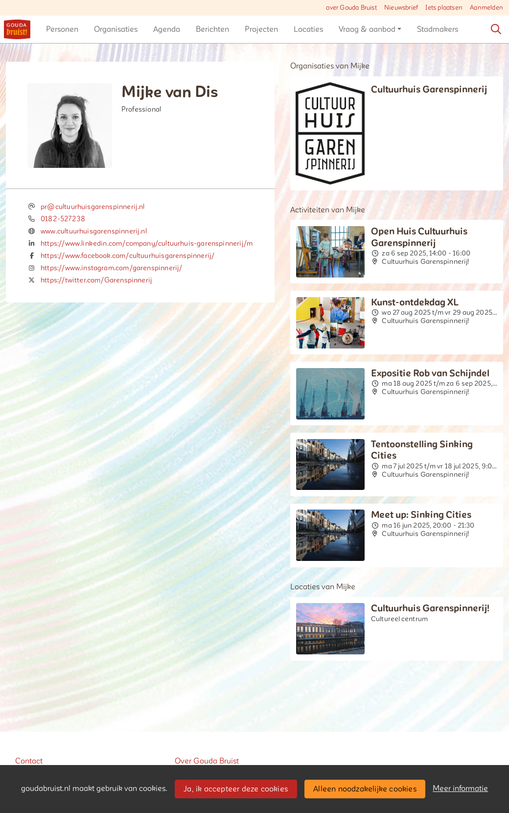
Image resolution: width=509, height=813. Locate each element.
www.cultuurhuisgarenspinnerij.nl (94, 231)
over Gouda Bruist (351, 8)
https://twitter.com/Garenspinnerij (96, 280)
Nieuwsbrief (401, 8)
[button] (62, 29)
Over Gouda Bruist (207, 761)
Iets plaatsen (444, 8)
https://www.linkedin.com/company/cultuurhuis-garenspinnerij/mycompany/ (165, 243)
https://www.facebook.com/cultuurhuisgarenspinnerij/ (127, 256)
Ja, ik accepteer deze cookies (236, 789)
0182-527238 (63, 219)
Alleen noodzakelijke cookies (364, 789)
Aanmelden (486, 8)
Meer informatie (460, 788)
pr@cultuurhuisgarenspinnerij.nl (93, 207)
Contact (29, 761)
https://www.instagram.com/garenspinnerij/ (111, 268)
